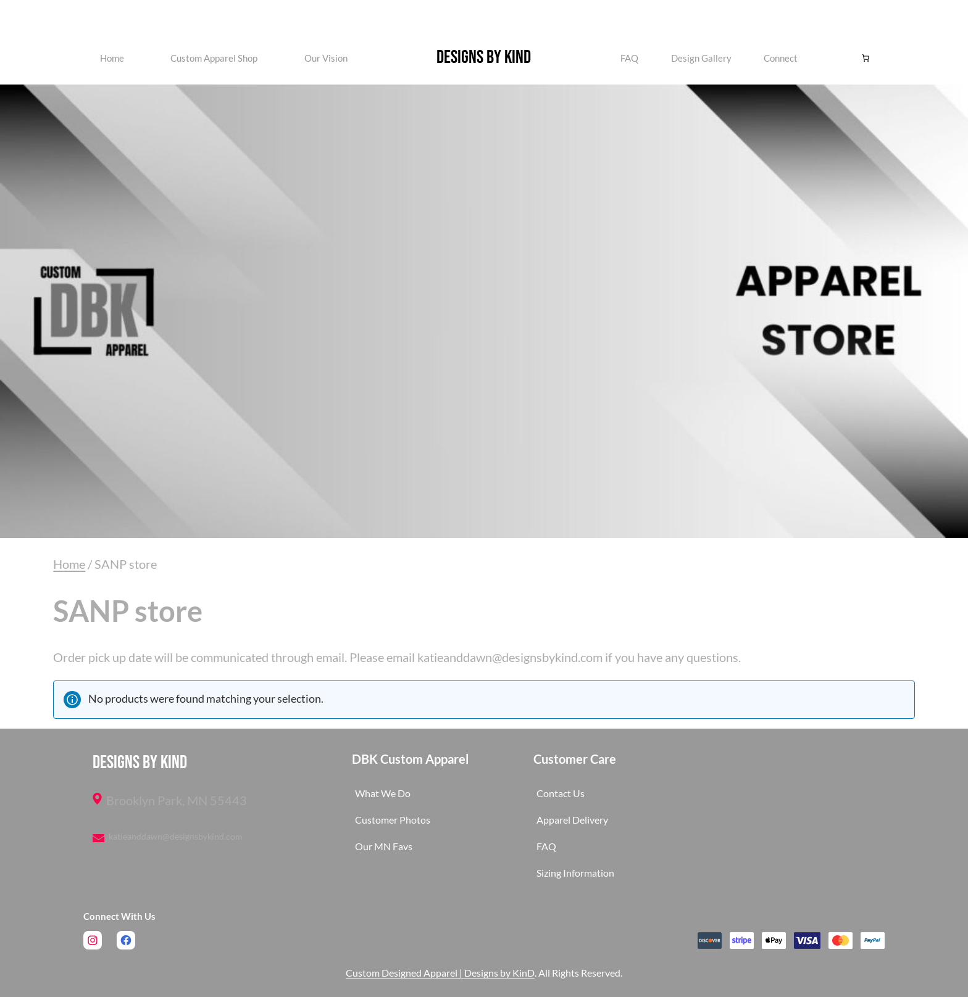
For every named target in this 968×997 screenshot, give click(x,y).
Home (112, 58)
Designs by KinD (483, 57)
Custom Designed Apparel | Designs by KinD (440, 972)
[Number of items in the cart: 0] (865, 58)
